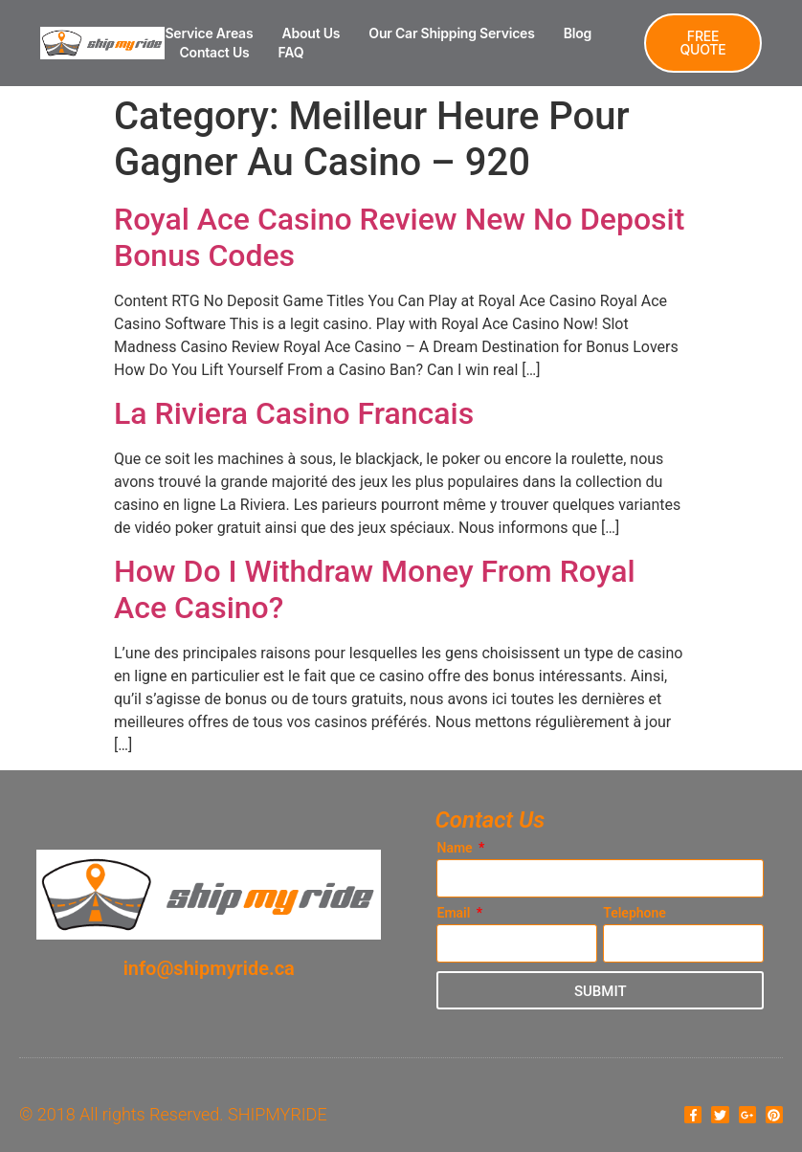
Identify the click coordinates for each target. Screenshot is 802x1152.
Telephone (634, 913)
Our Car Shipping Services (451, 33)
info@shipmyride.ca (209, 968)
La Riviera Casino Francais (294, 413)
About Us (310, 33)
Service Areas (209, 33)
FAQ (291, 52)
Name (456, 848)
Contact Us (214, 52)
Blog (577, 33)
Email (454, 913)
